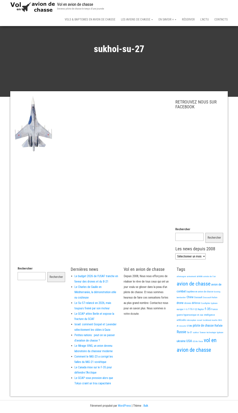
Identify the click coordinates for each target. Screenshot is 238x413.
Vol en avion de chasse (75, 4)
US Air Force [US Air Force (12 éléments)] (198, 354)
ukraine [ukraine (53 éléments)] (181, 354)
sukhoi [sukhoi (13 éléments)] (196, 345)
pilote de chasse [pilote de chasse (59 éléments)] (203, 338)
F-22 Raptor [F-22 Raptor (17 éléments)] (198, 322)
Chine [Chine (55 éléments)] (190, 310)
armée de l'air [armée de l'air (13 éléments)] (209, 289)
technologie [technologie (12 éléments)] (211, 345)
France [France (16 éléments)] (214, 322)
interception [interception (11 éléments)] (191, 333)
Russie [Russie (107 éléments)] (181, 345)
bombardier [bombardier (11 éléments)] (181, 310)
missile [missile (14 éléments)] (182, 339)
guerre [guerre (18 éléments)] (180, 327)
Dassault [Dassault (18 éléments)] (198, 310)
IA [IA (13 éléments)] (198, 328)
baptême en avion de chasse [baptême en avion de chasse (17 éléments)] (199, 304)
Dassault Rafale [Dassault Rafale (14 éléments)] (210, 310)
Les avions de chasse (137, 19)
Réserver (188, 19)
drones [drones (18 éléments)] (187, 316)
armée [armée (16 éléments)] (199, 289)
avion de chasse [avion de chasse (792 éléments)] (193, 297)
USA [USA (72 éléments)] (189, 354)
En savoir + (167, 19)
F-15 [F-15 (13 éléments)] (186, 322)
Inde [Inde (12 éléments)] (201, 328)
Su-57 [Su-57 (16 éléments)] (189, 345)
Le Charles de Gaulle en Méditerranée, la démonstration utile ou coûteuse (95, 305)
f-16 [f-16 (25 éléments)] (190, 322)
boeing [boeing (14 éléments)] (217, 304)
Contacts (221, 19)
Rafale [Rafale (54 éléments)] (218, 338)
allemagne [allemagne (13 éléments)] (181, 289)
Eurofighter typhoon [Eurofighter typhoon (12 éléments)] (209, 316)
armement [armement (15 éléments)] (191, 289)
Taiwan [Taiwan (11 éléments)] (203, 345)
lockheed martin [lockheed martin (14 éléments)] (210, 333)
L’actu (204, 19)
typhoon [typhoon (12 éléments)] (220, 345)
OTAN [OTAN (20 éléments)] (189, 338)
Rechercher (182, 242)
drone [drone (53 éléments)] (180, 316)
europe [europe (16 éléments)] (180, 322)
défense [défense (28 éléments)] (196, 316)
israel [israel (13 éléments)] (199, 333)
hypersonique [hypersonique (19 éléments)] (190, 327)
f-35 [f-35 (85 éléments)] (207, 322)
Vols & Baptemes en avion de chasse (90, 19)
